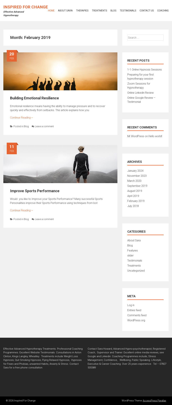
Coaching (163, 10)
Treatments (99, 10)
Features (132, 250)
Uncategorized (136, 270)
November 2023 (137, 175)
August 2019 (134, 191)
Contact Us (147, 10)
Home (51, 10)
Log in (130, 305)
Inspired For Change (25, 7)
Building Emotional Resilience (34, 98)
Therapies (82, 10)
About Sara (65, 10)
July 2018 (133, 206)
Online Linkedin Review (140, 92)
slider (130, 255)
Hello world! (155, 136)
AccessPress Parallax (154, 400)
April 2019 (133, 196)
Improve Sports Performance (34, 191)
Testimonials (128, 10)
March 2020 (134, 180)
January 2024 (135, 170)
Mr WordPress (135, 136)
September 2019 (137, 185)
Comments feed (136, 315)
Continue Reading (21, 117)
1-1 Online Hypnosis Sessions (144, 69)
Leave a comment (43, 126)
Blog (113, 10)
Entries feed (134, 310)
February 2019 (135, 201)
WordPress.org (136, 320)
